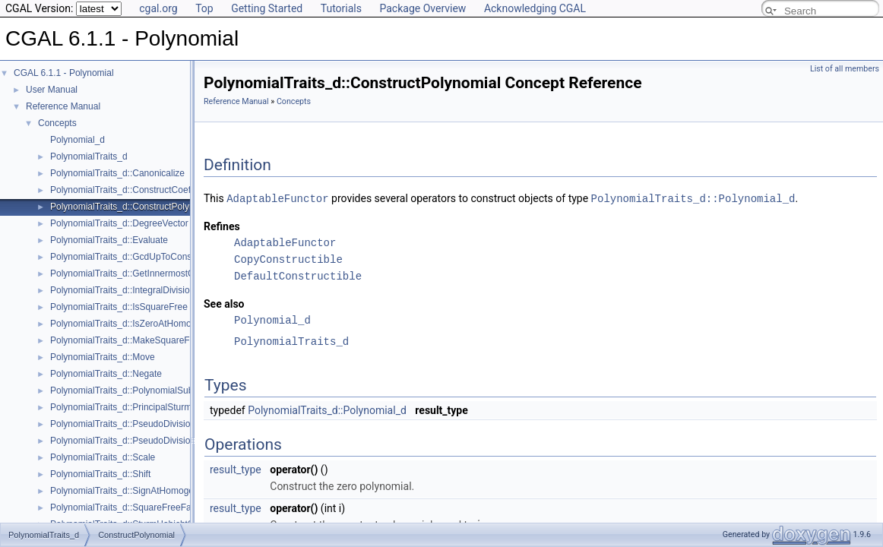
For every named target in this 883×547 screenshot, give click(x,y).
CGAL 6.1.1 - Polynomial (64, 73)
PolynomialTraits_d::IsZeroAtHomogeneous (138, 323)
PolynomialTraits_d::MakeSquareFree (126, 340)
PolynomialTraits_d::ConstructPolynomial (133, 206)
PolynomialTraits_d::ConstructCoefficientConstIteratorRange (172, 190)
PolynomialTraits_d (89, 156)
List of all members (844, 69)
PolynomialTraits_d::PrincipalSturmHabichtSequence (157, 407)
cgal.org (158, 8)
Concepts (57, 123)
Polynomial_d (77, 139)
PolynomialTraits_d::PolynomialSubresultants (141, 390)
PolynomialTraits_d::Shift (100, 474)
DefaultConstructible (298, 275)
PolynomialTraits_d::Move (102, 357)
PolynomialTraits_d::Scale (102, 457)
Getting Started (266, 8)
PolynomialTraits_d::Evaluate (109, 240)
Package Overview (422, 8)
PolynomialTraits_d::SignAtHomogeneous (134, 490)
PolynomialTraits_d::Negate (106, 373)
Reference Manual (63, 106)
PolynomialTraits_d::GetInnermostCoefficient (140, 273)
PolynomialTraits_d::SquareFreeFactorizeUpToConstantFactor (176, 507)
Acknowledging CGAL (535, 8)
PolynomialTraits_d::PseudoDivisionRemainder (145, 440)
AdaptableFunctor (277, 198)
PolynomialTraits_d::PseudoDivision (122, 424)
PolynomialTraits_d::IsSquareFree (119, 307)
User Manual (52, 89)
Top (204, 8)
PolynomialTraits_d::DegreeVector (119, 223)
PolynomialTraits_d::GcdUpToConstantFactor (141, 256)
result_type (235, 469)
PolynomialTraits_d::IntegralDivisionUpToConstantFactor (164, 290)
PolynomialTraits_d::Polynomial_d (693, 198)
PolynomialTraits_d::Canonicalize (117, 173)
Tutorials (341, 8)
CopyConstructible (288, 258)
